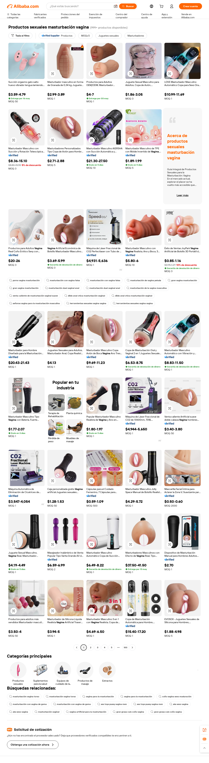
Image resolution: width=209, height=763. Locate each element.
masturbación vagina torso (24, 696)
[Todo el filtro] (20, 36)
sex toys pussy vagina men (112, 704)
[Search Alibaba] (80, 6)
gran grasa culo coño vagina (128, 711)
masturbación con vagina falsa (63, 280)
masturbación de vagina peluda (144, 280)
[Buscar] (128, 6)
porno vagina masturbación (24, 280)
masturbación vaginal (47, 711)
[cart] (162, 6)
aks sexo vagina (178, 704)
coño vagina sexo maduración (175, 696)
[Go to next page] (132, 647)
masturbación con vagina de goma (28, 704)
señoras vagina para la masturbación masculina (34, 303)
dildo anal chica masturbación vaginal (84, 295)
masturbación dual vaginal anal (62, 288)
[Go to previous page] (76, 647)
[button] (116, 6)
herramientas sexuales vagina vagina (86, 303)
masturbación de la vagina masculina (147, 288)
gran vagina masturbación (182, 280)
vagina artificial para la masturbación (86, 711)
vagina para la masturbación (98, 696)
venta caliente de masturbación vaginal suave (33, 295)
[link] (204, 729)
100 (125, 647)
